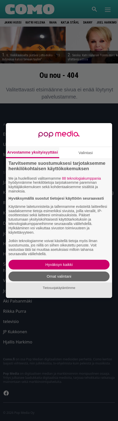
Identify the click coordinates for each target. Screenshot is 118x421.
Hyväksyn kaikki (59, 264)
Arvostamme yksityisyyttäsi (32, 152)
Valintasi (85, 152)
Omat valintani (59, 276)
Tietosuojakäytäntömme (59, 288)
